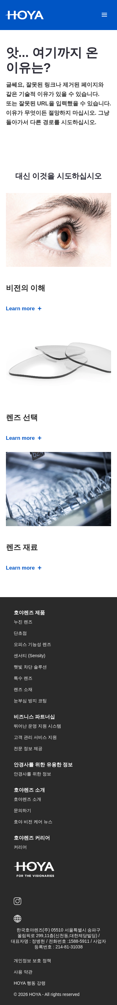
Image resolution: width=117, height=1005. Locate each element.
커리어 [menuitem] (20, 847)
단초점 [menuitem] (20, 633)
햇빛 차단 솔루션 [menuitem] (30, 666)
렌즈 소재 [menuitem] (23, 689)
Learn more (20, 309)
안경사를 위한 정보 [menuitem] (32, 773)
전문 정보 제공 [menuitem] (28, 748)
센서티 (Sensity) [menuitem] (29, 655)
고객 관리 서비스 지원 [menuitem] (35, 737)
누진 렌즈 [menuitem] (23, 621)
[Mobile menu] (104, 15)
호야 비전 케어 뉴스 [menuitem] (33, 821)
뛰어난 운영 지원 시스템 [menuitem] (37, 725)
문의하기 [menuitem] (22, 810)
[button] (58, 918)
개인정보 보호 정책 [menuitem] (32, 960)
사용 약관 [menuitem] (23, 971)
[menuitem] (18, 901)
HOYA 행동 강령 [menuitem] (30, 983)
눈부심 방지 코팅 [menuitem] (30, 700)
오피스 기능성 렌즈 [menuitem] (32, 644)
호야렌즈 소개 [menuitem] (27, 799)
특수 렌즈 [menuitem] (23, 678)
